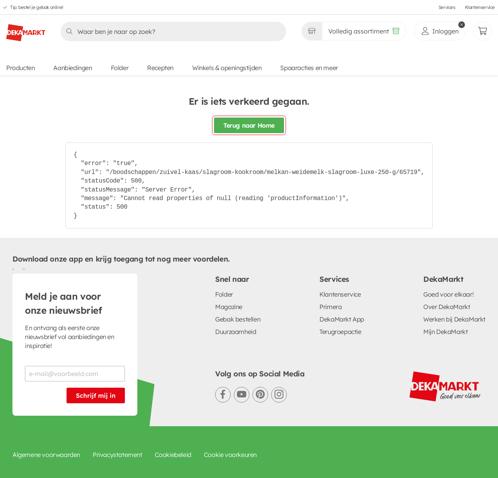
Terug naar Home (249, 125)
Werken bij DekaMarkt (454, 319)
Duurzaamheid (235, 332)
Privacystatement (117, 455)
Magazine (228, 307)
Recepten (160, 68)
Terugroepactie (340, 332)
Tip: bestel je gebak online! (36, 7)
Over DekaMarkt (446, 307)
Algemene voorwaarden (46, 455)
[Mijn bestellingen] (482, 31)
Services (447, 7)
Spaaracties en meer (309, 68)
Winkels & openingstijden (226, 68)
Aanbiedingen (72, 68)
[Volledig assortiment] (364, 31)
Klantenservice (480, 7)
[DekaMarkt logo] (25, 29)
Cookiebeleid (173, 455)
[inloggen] (439, 31)
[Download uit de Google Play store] (15, 269)
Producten (20, 68)
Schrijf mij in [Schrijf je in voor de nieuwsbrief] (96, 395)
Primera (330, 307)
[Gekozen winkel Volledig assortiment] (312, 31)
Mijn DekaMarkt (445, 332)
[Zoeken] (171, 31)
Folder (120, 68)
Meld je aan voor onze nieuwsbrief (63, 303)
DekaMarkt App (341, 319)
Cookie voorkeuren (230, 455)
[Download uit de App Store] (22, 269)
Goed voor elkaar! (448, 294)
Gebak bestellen (237, 319)
